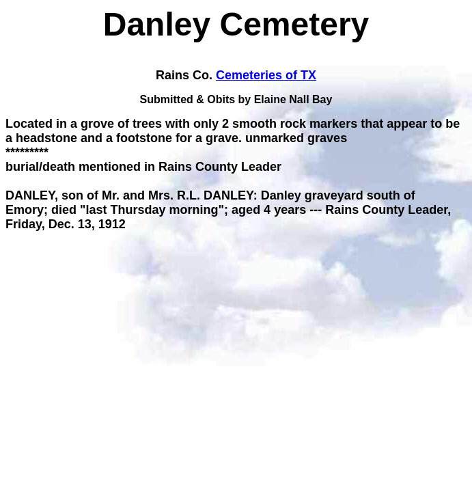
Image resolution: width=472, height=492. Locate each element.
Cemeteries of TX (266, 75)
